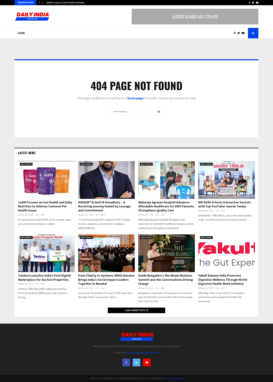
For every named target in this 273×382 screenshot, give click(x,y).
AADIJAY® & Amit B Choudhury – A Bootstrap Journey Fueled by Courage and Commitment (104, 206)
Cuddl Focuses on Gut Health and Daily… (65, 2)
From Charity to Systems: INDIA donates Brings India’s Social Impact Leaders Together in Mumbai (106, 279)
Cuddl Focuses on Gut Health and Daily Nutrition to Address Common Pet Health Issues (45, 206)
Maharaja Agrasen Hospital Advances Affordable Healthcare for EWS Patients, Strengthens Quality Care (166, 206)
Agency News (26, 164)
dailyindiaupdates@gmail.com (142, 352)
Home (21, 33)
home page (135, 98)
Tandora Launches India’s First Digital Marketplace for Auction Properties (44, 277)
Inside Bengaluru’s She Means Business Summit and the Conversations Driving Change (165, 279)
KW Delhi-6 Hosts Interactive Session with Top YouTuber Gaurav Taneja (224, 204)
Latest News (26, 153)
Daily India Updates (174, 378)
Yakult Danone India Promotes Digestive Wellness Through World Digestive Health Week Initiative (222, 279)
